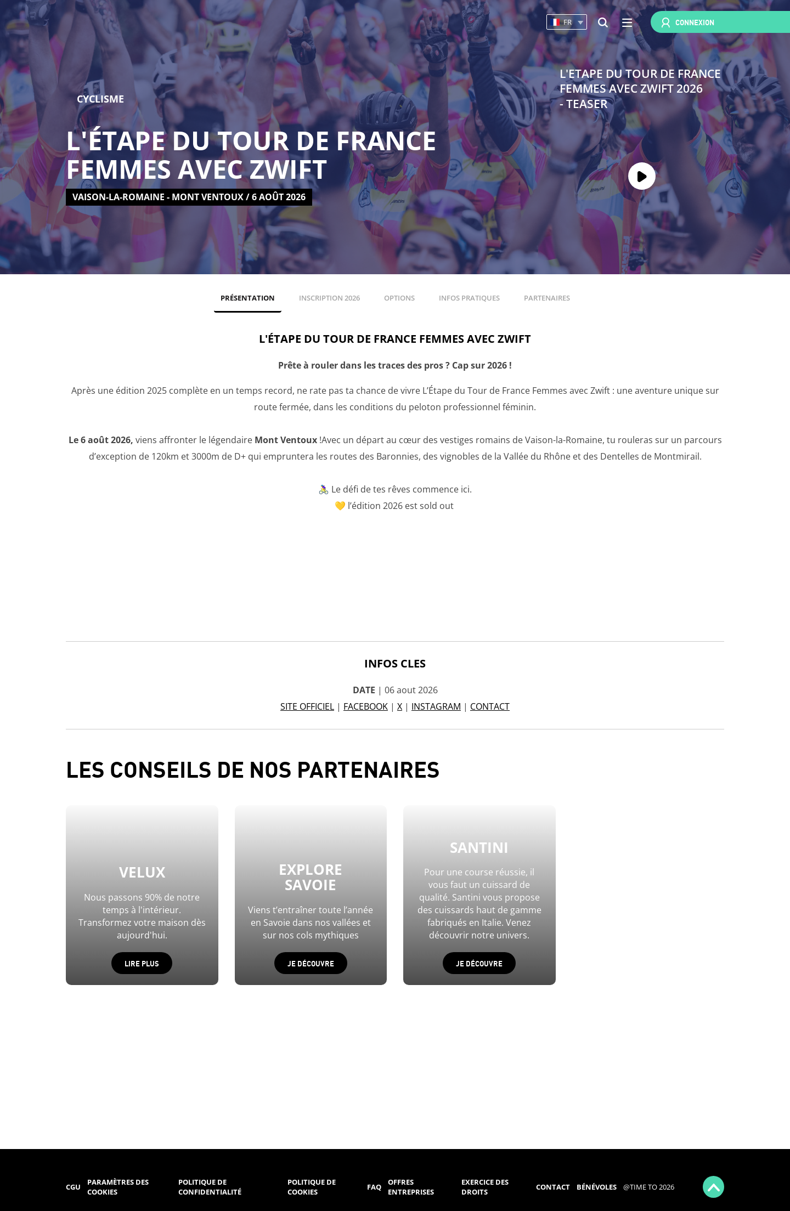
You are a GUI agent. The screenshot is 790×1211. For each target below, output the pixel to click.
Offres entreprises (411, 1187)
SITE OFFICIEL (307, 706)
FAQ (374, 1187)
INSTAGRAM (436, 706)
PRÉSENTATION (248, 298)
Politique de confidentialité (209, 1187)
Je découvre (310, 963)
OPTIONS (399, 298)
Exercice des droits (485, 1187)
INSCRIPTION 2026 (329, 298)
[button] (566, 22)
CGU (73, 1187)
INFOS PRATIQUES (469, 298)
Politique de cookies (311, 1187)
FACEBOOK (365, 706)
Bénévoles (597, 1187)
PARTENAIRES (547, 298)
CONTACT (490, 706)
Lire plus (142, 963)
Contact (553, 1187)
